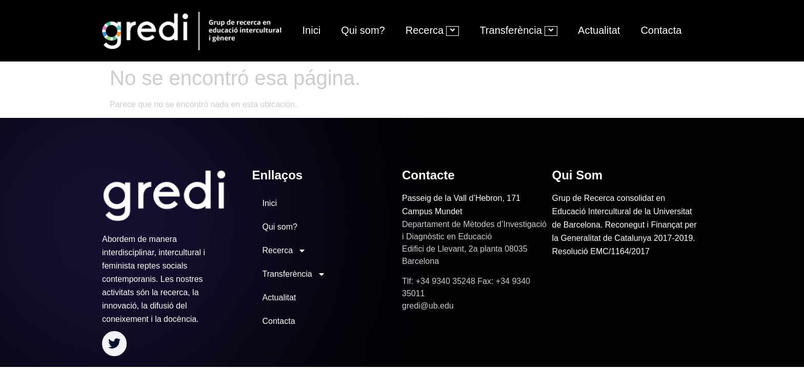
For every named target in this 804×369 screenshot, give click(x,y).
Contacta (660, 30)
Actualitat (599, 30)
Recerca (432, 30)
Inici (312, 30)
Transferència (518, 30)
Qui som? (363, 30)
